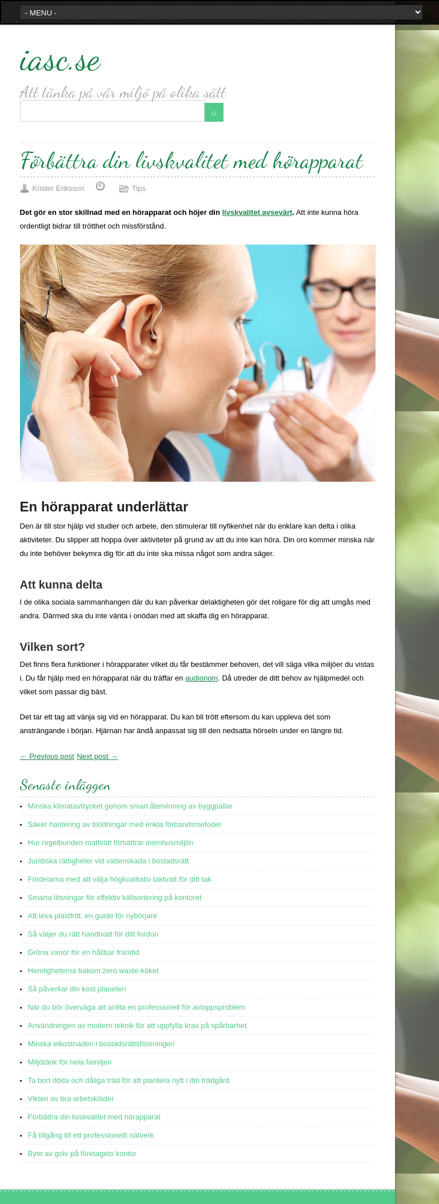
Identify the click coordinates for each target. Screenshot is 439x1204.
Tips (139, 188)
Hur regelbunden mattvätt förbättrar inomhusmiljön (111, 842)
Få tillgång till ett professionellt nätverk (91, 1135)
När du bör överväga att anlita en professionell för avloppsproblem (136, 1007)
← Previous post (47, 756)
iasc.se (60, 58)
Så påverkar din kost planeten (77, 989)
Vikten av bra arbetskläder (71, 1098)
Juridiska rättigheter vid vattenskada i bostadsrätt (108, 861)
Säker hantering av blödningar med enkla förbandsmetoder (125, 824)
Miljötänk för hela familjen (70, 1062)
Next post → (97, 756)
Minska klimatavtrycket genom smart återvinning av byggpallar (130, 806)
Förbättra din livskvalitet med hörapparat (94, 1117)
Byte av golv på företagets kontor (82, 1153)
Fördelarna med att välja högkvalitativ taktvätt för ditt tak (120, 879)
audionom (201, 678)
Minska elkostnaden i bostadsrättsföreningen (101, 1043)
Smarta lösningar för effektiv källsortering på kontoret (115, 897)
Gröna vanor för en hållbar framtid (83, 952)
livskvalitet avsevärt (257, 212)
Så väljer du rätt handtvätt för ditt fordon (93, 934)
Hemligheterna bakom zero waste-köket (93, 970)
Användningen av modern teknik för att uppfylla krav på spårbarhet (137, 1025)
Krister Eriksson (59, 188)
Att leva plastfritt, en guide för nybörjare (92, 915)
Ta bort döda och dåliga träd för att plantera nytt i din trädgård (129, 1080)
